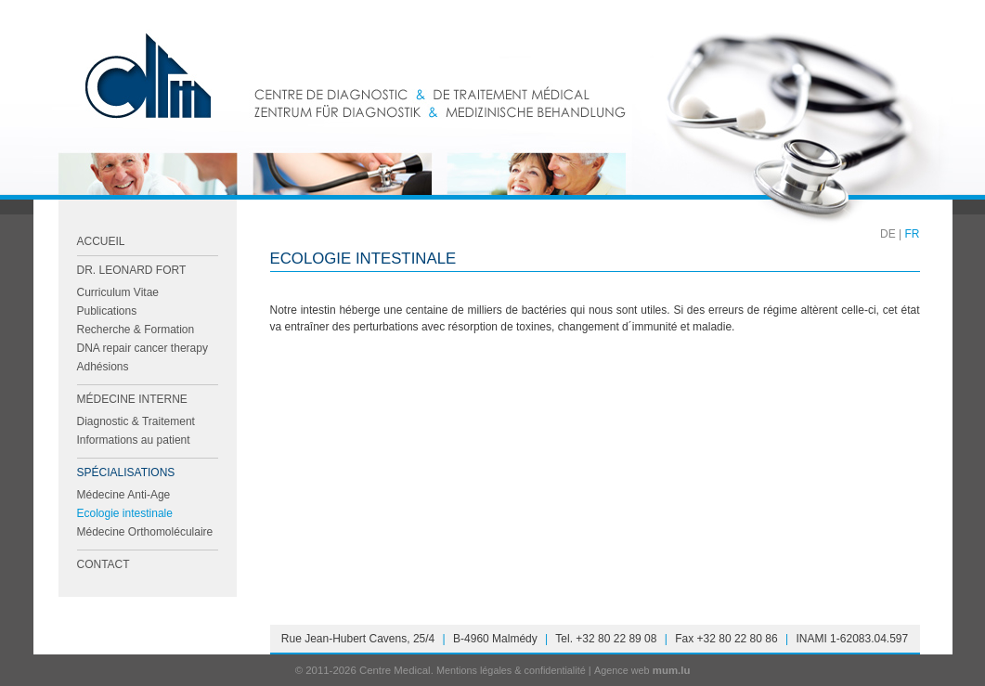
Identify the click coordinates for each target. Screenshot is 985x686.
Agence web (622, 670)
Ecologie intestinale (125, 513)
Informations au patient (133, 440)
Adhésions (103, 366)
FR (912, 233)
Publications (107, 310)
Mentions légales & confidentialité (511, 670)
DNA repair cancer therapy (142, 348)
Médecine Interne (132, 399)
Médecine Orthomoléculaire (145, 531)
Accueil (101, 241)
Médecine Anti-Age (124, 494)
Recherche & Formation (136, 329)
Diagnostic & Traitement (136, 421)
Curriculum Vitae (118, 292)
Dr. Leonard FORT (132, 270)
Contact (103, 564)
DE (888, 233)
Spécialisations (126, 472)
